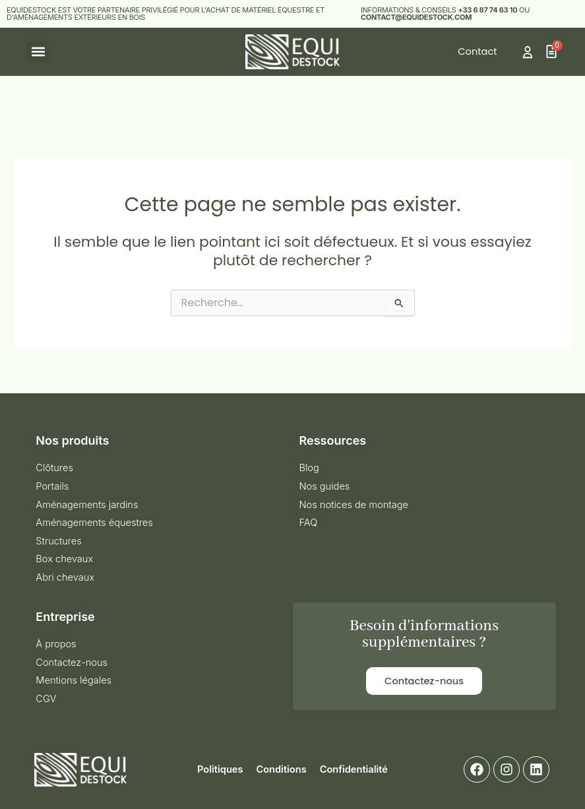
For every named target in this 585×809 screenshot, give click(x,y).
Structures (58, 541)
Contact (477, 51)
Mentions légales (73, 680)
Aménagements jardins (87, 505)
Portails (52, 486)
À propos (56, 644)
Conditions (281, 769)
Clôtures (54, 468)
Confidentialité (354, 769)
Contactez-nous (72, 662)
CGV (46, 699)
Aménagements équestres (94, 523)
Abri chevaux (65, 577)
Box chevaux (64, 559)
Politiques (220, 769)
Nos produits (72, 440)
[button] (38, 52)
